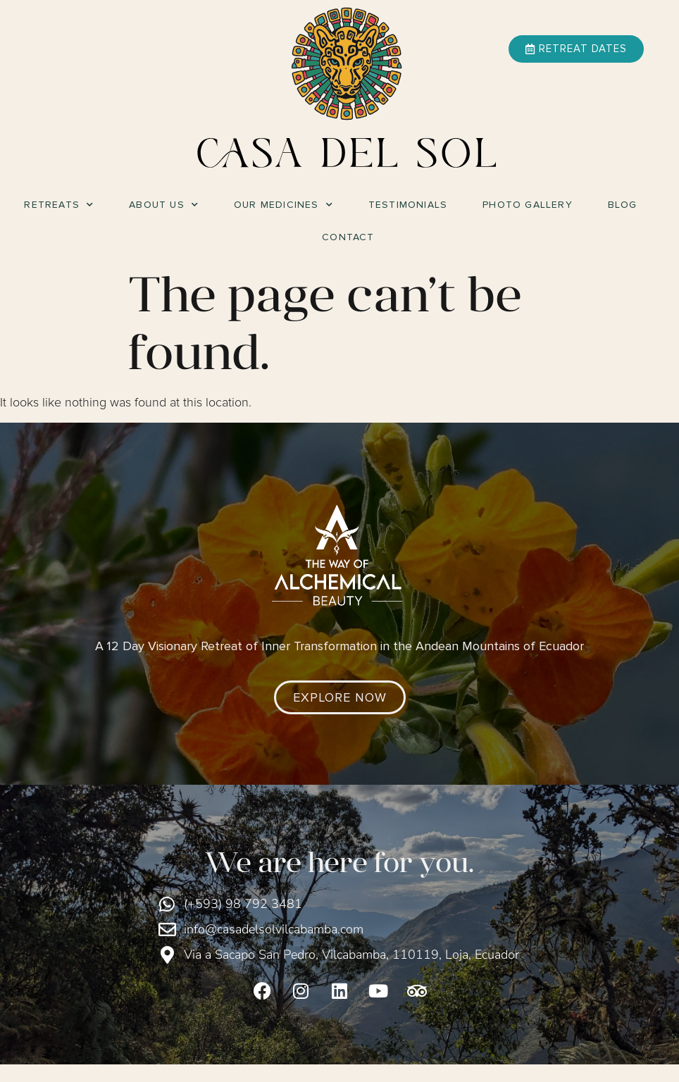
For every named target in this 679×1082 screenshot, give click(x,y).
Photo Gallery (527, 205)
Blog (622, 205)
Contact (348, 237)
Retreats (59, 205)
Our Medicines (283, 205)
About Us (164, 205)
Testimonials (407, 205)
